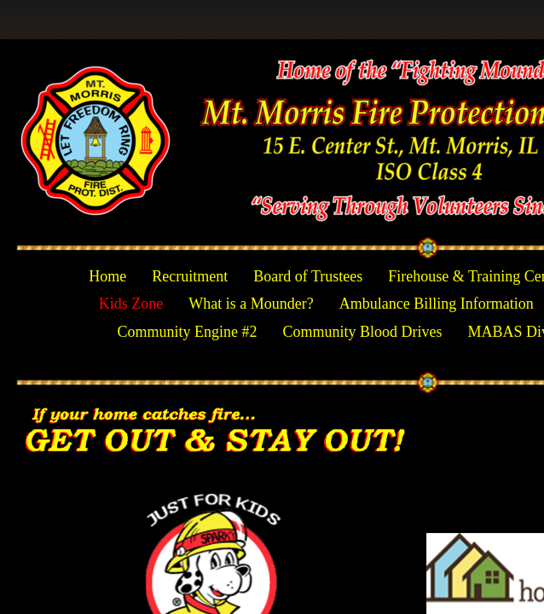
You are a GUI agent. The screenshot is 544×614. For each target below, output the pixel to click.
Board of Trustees (307, 276)
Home (107, 276)
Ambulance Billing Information (436, 303)
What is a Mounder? (250, 303)
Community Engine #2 (187, 331)
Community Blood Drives (362, 331)
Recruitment (190, 276)
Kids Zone (131, 303)
